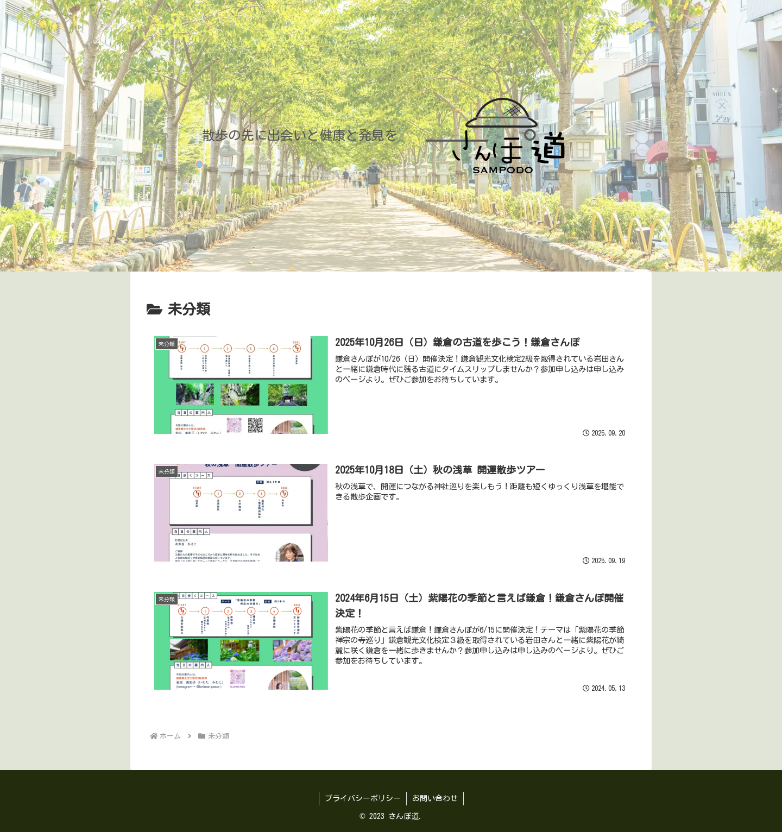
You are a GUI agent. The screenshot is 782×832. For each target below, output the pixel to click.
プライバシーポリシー (363, 798)
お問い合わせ (435, 798)
